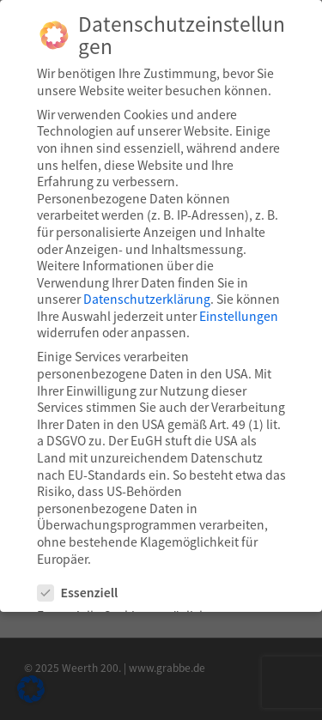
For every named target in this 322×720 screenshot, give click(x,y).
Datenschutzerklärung (146, 298)
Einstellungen (238, 315)
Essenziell (85, 592)
